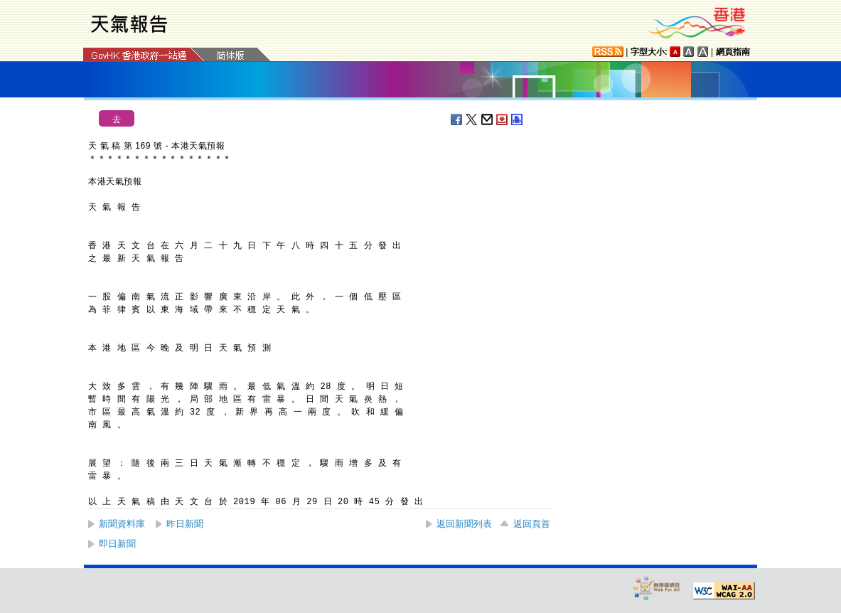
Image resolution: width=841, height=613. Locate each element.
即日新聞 (117, 543)
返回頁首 (531, 523)
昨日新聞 (184, 523)
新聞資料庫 (122, 523)
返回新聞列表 (464, 523)
